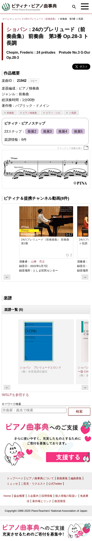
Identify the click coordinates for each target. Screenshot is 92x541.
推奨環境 (59, 501)
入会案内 (33, 495)
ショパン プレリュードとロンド (40, 367)
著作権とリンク (42, 501)
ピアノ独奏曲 (30, 112)
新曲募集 (62, 478)
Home (7, 495)
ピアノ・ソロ (53, 112)
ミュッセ (12, 483)
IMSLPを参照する (15, 395)
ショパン (17, 19)
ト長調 (72, 112)
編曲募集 (76, 478)
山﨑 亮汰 (38, 261)
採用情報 (46, 495)
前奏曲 (10, 112)
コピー (33, 80)
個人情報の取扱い (66, 495)
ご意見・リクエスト (33, 483)
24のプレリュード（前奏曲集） (41, 19)
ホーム (5, 19)
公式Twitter (55, 483)
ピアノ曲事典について (40, 478)
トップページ (15, 478)
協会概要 (19, 495)
